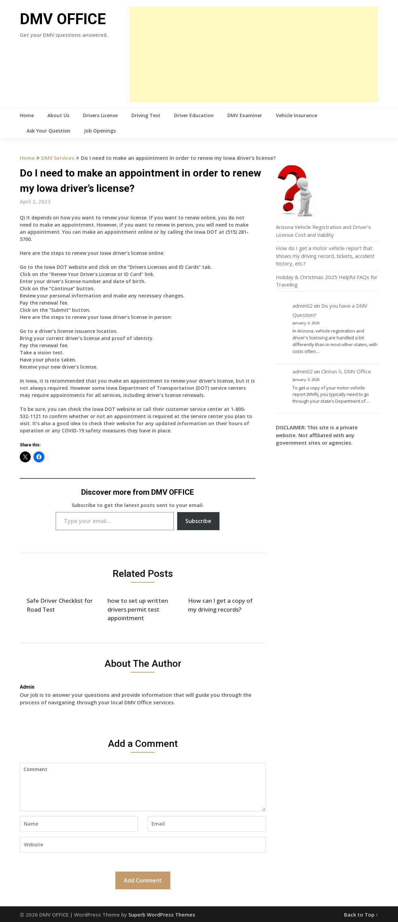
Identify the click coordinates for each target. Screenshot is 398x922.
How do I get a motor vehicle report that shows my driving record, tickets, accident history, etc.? (325, 256)
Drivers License (100, 115)
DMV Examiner (244, 115)
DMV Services (57, 157)
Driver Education (194, 115)
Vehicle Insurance (296, 115)
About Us (58, 115)
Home (27, 115)
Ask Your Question (48, 130)
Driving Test (145, 115)
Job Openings (100, 130)
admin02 (303, 305)
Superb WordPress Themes (161, 914)
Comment (143, 787)
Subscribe (198, 521)
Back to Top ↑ (361, 914)
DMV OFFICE (63, 19)
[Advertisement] (254, 54)
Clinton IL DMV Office (346, 371)
